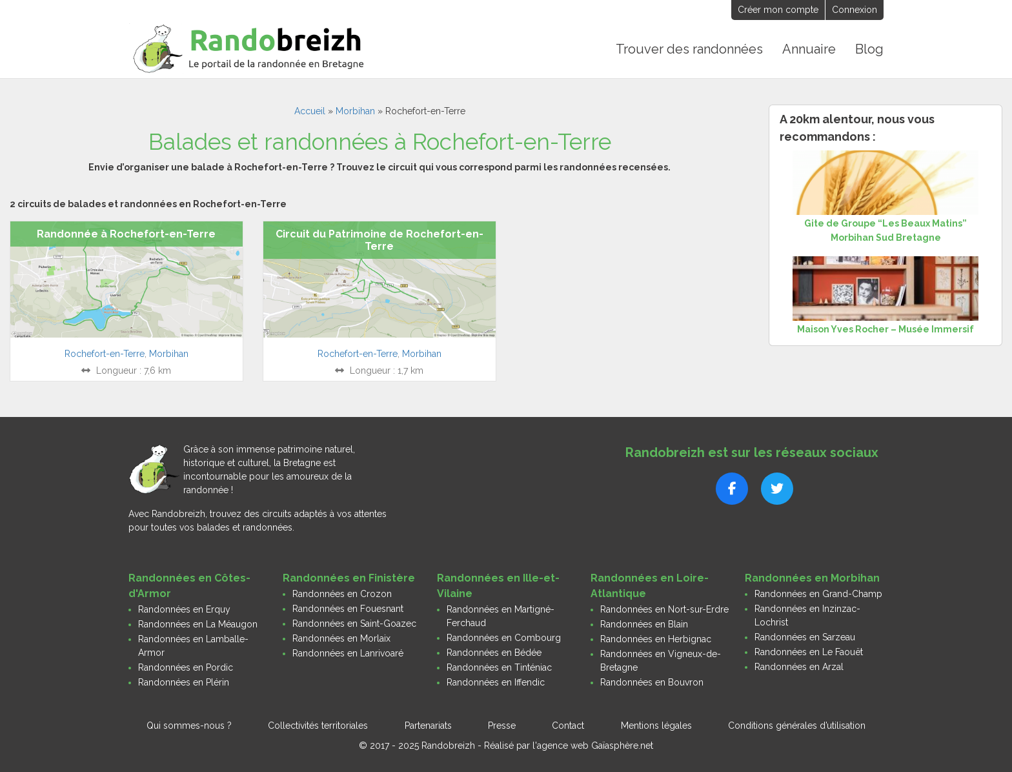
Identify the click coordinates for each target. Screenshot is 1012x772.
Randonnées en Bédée (494, 652)
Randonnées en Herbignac (655, 639)
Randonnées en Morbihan (812, 578)
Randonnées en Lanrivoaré (347, 653)
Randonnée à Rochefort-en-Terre (126, 234)
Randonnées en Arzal (799, 667)
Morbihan (355, 111)
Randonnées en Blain (644, 624)
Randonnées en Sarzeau (804, 637)
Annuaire (809, 49)
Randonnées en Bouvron (651, 682)
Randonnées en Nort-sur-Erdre (664, 609)
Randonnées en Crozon (342, 594)
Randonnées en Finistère (349, 578)
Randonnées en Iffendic (496, 682)
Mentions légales (656, 725)
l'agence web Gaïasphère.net (592, 745)
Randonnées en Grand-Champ (818, 594)
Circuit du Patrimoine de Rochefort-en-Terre (379, 240)
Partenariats (428, 725)
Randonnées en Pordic (185, 667)
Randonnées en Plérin (183, 682)
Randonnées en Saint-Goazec (354, 623)
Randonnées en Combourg (504, 638)
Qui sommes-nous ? (189, 725)
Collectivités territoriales (318, 725)
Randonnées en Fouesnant (347, 609)
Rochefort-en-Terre (105, 354)
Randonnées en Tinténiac (499, 667)
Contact (568, 725)
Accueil (309, 111)
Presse (502, 725)
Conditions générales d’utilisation (796, 725)
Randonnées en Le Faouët (808, 652)
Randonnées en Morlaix (341, 638)
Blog (869, 49)
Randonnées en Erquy (184, 609)
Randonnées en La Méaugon (198, 624)
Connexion (854, 10)
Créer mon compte (778, 10)
